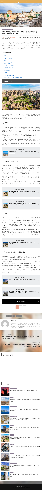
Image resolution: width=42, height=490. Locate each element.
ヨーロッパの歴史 (9, 29)
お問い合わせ (23, 486)
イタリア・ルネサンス (8, 68)
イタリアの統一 (7, 72)
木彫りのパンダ (14, 320)
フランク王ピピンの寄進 (9, 65)
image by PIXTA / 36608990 (36, 110)
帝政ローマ (6, 60)
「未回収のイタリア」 (8, 73)
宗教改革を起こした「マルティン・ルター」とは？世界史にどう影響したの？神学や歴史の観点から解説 (25, 419)
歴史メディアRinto (5, 37)
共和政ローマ (6, 56)
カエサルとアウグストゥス (9, 58)
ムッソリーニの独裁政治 (9, 75)
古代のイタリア (7, 55)
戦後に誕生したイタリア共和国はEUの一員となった (14, 77)
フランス (12, 453)
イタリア (3, 29)
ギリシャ (12, 444)
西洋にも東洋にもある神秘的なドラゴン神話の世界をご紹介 (23, 390)
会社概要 (18, 486)
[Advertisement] (21, 370)
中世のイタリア (7, 63)
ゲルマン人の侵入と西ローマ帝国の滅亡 (12, 62)
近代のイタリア (7, 70)
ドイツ (12, 397)
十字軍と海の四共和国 (8, 67)
